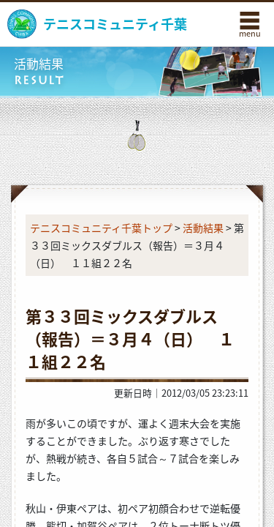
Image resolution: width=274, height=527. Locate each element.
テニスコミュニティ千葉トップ (101, 227)
